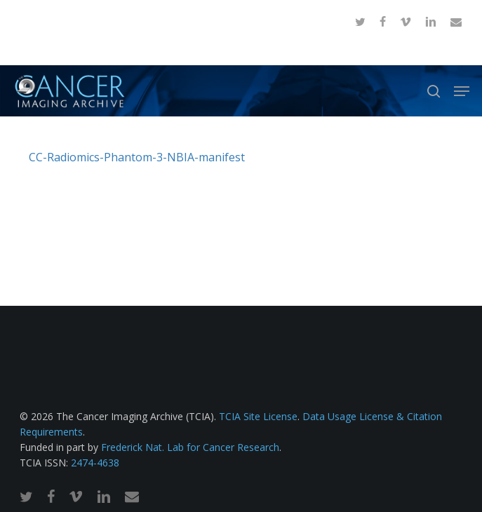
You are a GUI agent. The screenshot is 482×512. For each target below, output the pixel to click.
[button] (461, 91)
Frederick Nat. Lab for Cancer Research (190, 447)
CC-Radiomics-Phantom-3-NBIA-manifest (137, 157)
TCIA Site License (258, 416)
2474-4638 (95, 462)
